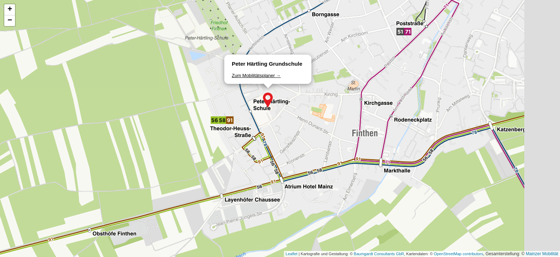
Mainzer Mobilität (542, 253)
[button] (268, 100)
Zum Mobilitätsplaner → (256, 75)
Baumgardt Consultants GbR (379, 254)
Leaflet (292, 254)
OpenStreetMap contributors (458, 254)
